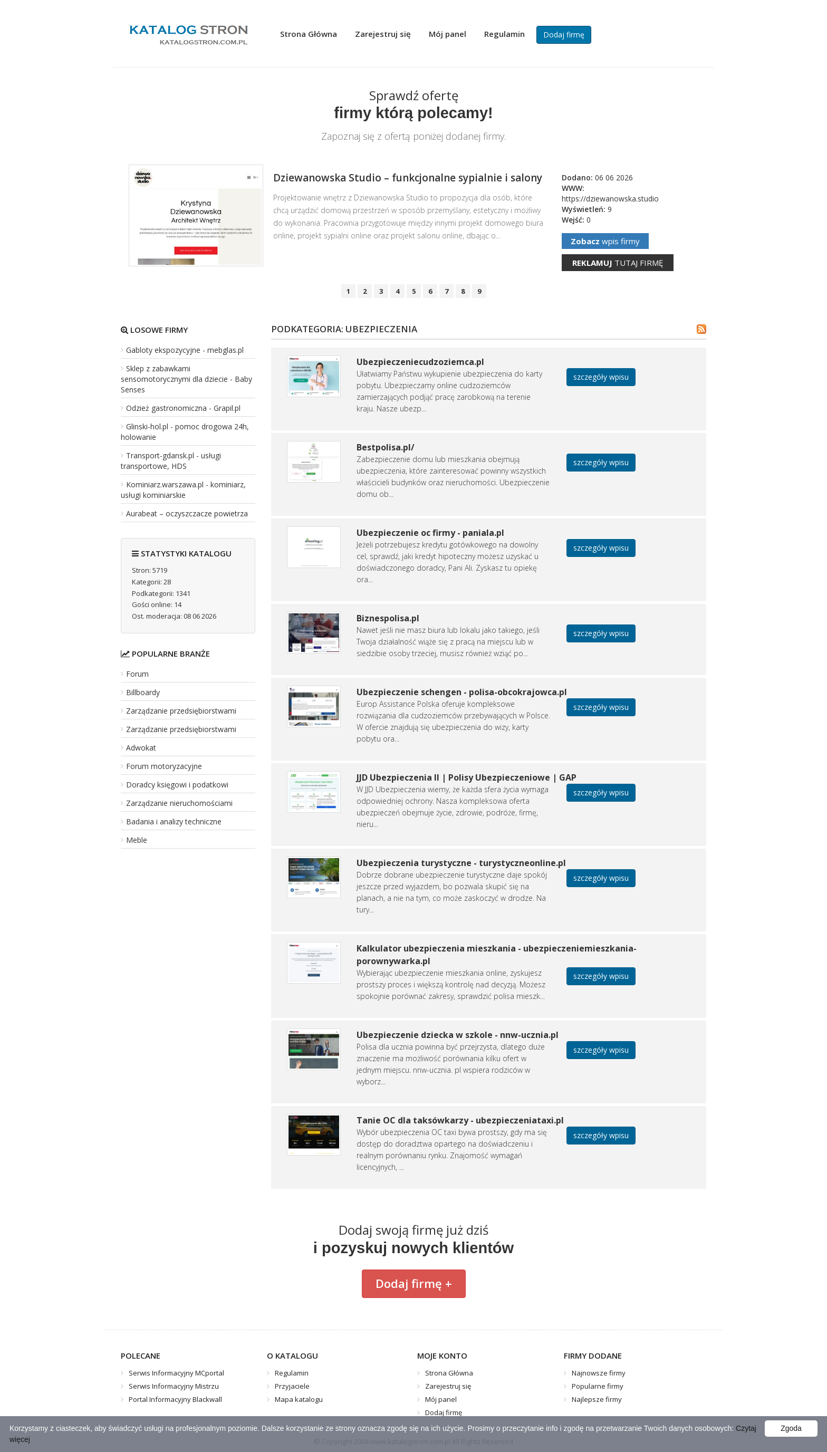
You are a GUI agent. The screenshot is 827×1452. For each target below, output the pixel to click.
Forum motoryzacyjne (164, 766)
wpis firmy (605, 241)
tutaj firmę (617, 262)
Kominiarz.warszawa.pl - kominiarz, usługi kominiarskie (183, 489)
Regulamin (504, 33)
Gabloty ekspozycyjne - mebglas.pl (185, 350)
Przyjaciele (292, 1386)
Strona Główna (308, 33)
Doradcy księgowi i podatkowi (177, 785)
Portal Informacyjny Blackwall (175, 1399)
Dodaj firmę (563, 35)
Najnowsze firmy (599, 1373)
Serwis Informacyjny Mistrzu (174, 1386)
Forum (137, 674)
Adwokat (141, 748)
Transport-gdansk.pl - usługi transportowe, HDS (171, 460)
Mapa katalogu (299, 1399)
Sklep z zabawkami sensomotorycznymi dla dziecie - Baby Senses (186, 379)
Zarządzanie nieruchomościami (179, 803)
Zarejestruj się (383, 33)
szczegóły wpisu (601, 377)
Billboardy (143, 692)
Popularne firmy (597, 1386)
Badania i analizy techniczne (174, 821)
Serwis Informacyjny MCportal (176, 1373)
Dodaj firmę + (414, 1283)
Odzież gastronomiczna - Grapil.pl (183, 408)
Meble (136, 840)
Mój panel (447, 33)
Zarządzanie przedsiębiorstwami (181, 711)
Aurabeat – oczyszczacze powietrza (187, 513)
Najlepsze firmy (597, 1399)
